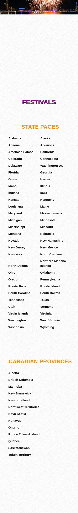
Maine (44, 206)
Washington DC (51, 165)
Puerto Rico (17, 286)
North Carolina (51, 254)
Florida (13, 172)
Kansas (13, 199)
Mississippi (16, 227)
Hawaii (45, 179)
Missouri (46, 227)
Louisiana (15, 206)
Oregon (13, 279)
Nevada (13, 240)
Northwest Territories (23, 407)
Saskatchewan (19, 448)
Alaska (45, 138)
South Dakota (50, 293)
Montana (14, 233)
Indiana (13, 193)
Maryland (15, 213)
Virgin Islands (18, 313)
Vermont (46, 306)
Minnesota (48, 220)
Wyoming (47, 327)
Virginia (45, 313)
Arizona (14, 145)
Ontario (13, 427)
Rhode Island (49, 286)
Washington (17, 320)
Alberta (13, 373)
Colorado (15, 158)
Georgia (46, 172)
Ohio (11, 272)
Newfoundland (19, 400)
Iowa (43, 193)
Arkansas (47, 145)
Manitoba (15, 386)
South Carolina (19, 293)
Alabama (14, 138)
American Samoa (20, 152)
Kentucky (47, 199)
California (47, 152)
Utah (11, 306)
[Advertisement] (39, 57)
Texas (44, 300)
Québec (14, 441)
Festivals (39, 102)
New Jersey (16, 247)
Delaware (15, 165)
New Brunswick (19, 393)
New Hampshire (51, 240)
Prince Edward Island (24, 434)
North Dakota (18, 265)
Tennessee (16, 300)
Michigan (15, 220)
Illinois (45, 186)
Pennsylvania (50, 279)
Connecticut (49, 158)
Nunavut (14, 420)
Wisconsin (16, 327)
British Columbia (20, 379)
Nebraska (47, 233)
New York (15, 254)
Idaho (12, 186)
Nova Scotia (17, 414)
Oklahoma (47, 272)
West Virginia (50, 320)
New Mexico (49, 247)
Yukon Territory (19, 454)
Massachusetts (51, 213)
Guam (12, 179)
